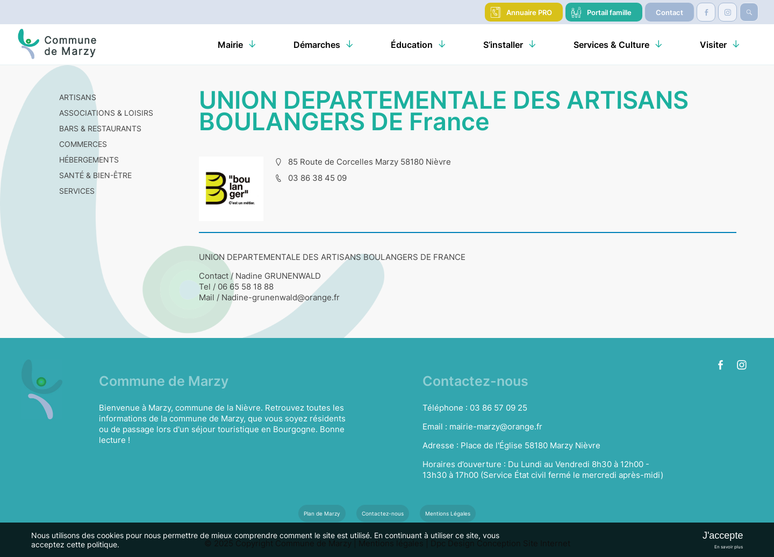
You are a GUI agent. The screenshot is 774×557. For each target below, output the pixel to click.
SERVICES (77, 190)
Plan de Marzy (322, 513)
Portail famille (609, 12)
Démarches (316, 44)
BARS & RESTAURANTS (100, 128)
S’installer (503, 44)
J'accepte (723, 535)
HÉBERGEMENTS (89, 159)
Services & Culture (611, 44)
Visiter (713, 44)
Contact (669, 12)
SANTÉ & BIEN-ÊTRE (95, 175)
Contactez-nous (383, 513)
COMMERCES (83, 144)
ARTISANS (77, 97)
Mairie (230, 44)
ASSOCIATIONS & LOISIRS (106, 112)
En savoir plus (728, 546)
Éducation (412, 44)
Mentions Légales (447, 513)
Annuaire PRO (529, 12)
